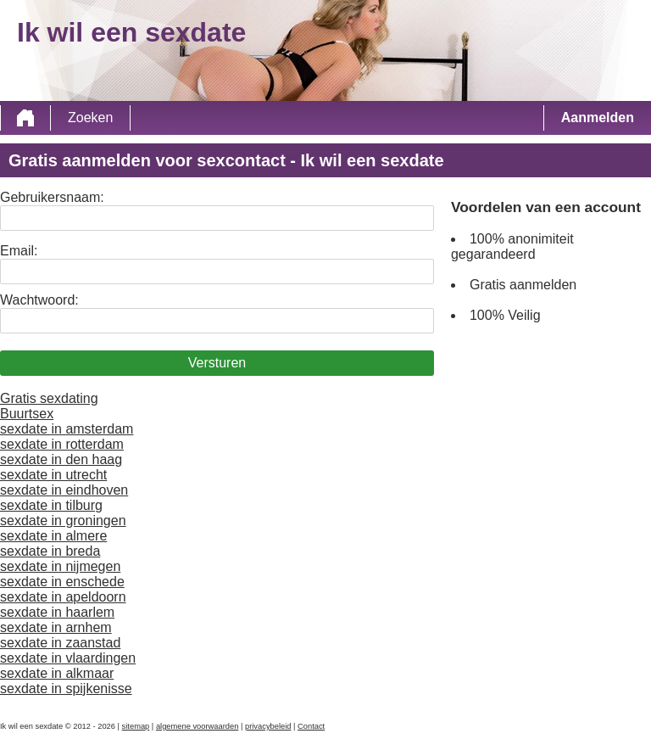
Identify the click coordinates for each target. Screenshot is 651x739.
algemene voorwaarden (197, 726)
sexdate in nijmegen (60, 566)
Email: (18, 251)
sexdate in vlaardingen (68, 658)
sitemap (136, 726)
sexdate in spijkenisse (66, 688)
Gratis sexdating (49, 398)
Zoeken (90, 117)
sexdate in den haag (61, 459)
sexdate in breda (50, 551)
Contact (311, 726)
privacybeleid (268, 726)
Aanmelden (597, 117)
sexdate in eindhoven (64, 490)
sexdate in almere (53, 536)
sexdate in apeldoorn (63, 597)
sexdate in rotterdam (62, 444)
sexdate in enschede (62, 581)
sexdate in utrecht (53, 474)
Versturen (217, 363)
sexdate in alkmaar (57, 673)
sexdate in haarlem (57, 612)
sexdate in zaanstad (60, 642)
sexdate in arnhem (56, 627)
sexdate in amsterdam (66, 429)
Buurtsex (26, 413)
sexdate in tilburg (51, 505)
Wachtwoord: (39, 300)
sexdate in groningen (63, 520)
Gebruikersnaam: (52, 197)
